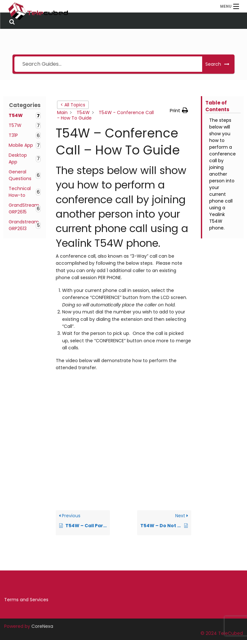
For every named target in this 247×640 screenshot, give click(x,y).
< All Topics (73, 105)
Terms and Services (26, 599)
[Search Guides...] (108, 64)
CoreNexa (42, 626)
